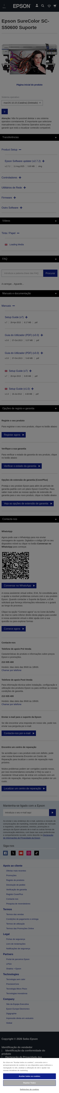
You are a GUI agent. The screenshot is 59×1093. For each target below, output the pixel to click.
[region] (29, 1075)
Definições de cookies (29, 1089)
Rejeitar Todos (29, 1083)
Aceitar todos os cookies (29, 1076)
